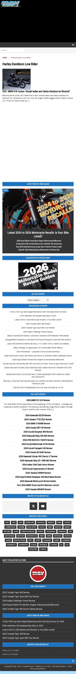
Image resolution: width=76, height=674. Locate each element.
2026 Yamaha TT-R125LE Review (38, 419)
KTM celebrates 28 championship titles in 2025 (38, 316)
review (8, 540)
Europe (67, 527)
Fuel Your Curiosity (38, 394)
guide (16, 531)
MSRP (42, 536)
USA (67, 545)
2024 (20, 522)
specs (30, 540)
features (7, 531)
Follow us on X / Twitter (10, 650)
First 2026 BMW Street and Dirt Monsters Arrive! (38, 485)
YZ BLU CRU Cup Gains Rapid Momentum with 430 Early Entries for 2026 (38, 312)
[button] (72, 45)
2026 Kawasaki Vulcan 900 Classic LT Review (38, 456)
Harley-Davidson (27, 531)
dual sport (31, 527)
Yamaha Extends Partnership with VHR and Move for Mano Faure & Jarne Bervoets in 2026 (38, 364)
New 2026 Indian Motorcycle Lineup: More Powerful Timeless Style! (39, 247)
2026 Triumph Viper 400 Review (38, 324)
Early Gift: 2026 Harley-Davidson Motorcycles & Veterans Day (38, 250)
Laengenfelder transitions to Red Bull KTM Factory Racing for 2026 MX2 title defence (38, 339)
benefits (51, 522)
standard (47, 540)
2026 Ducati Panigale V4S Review (38, 448)
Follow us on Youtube (10, 654)
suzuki (33, 545)
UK (61, 545)
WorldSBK (33, 549)
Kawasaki (62, 531)
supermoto (11, 545)
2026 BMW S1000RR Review (38, 423)
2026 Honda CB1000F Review (38, 452)
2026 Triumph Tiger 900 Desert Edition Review (22, 609)
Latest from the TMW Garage (38, 184)
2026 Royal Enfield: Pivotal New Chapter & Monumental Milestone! (39, 241)
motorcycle (32, 536)
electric (58, 527)
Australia (41, 522)
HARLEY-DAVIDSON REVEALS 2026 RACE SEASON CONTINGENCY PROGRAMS (38, 336)
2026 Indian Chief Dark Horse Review (38, 464)
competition (10, 527)
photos (67, 536)
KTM (70, 531)
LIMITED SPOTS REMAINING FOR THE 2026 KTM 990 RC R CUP (38, 387)
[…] (28, 101)
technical (43, 545)
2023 (13, 522)
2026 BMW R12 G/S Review (38, 400)
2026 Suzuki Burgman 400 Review (38, 432)
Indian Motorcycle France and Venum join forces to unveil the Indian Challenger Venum (38, 356)
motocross (9, 536)
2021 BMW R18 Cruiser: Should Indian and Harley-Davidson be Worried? (36, 91)
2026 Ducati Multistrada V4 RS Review (38, 444)
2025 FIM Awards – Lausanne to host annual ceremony (38, 351)
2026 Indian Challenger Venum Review (38, 332)
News (49, 536)
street (56, 540)
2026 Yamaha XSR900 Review (38, 473)
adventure (30, 522)
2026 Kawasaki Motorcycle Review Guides (38, 481)
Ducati (42, 527)
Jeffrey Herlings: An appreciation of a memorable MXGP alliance (38, 348)
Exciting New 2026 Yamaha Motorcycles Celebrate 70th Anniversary (39, 244)
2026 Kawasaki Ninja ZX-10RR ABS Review (38, 460)
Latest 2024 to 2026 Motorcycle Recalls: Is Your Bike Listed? (38, 320)
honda (40, 531)
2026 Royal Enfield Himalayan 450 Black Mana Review (38, 477)
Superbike (66, 540)
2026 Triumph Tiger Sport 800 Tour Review (38, 328)
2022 (7, 522)
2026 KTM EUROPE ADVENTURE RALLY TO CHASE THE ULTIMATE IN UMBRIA (38, 344)
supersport (23, 545)
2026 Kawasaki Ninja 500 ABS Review (38, 436)
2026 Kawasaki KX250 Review (38, 415)
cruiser (21, 527)
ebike (50, 527)
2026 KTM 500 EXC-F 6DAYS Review (38, 440)
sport (38, 540)
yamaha (43, 549)
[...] (53, 409)
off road (57, 536)
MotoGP (20, 536)
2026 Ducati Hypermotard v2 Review (38, 469)
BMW (59, 522)
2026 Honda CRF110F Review (38, 427)
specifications (19, 540)
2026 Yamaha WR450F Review (38, 489)
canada (67, 522)
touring (54, 545)
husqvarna (50, 531)
